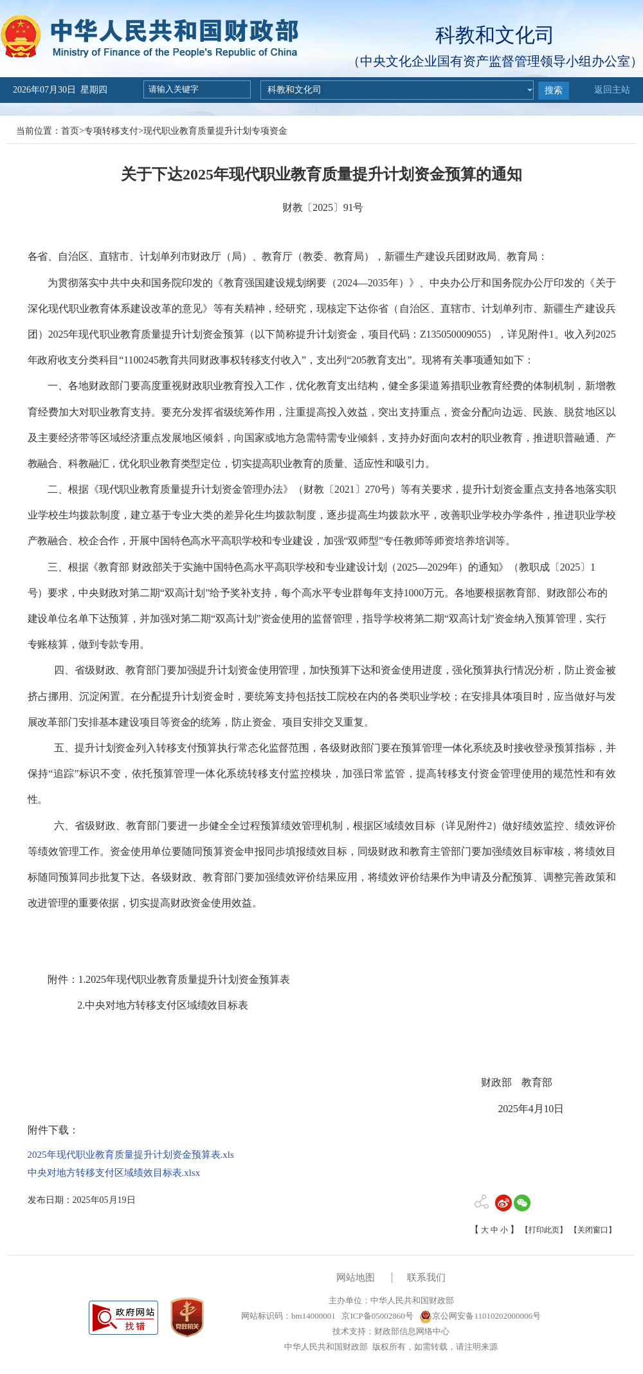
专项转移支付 (111, 131)
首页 (70, 131)
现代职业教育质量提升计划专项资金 (215, 131)
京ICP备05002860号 (376, 1316)
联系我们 (426, 1277)
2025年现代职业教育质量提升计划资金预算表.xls (131, 1155)
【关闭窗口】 (593, 1229)
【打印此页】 (544, 1229)
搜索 (554, 90)
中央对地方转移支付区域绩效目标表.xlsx (114, 1173)
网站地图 (355, 1277)
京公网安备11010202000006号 (480, 1316)
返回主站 (612, 90)
